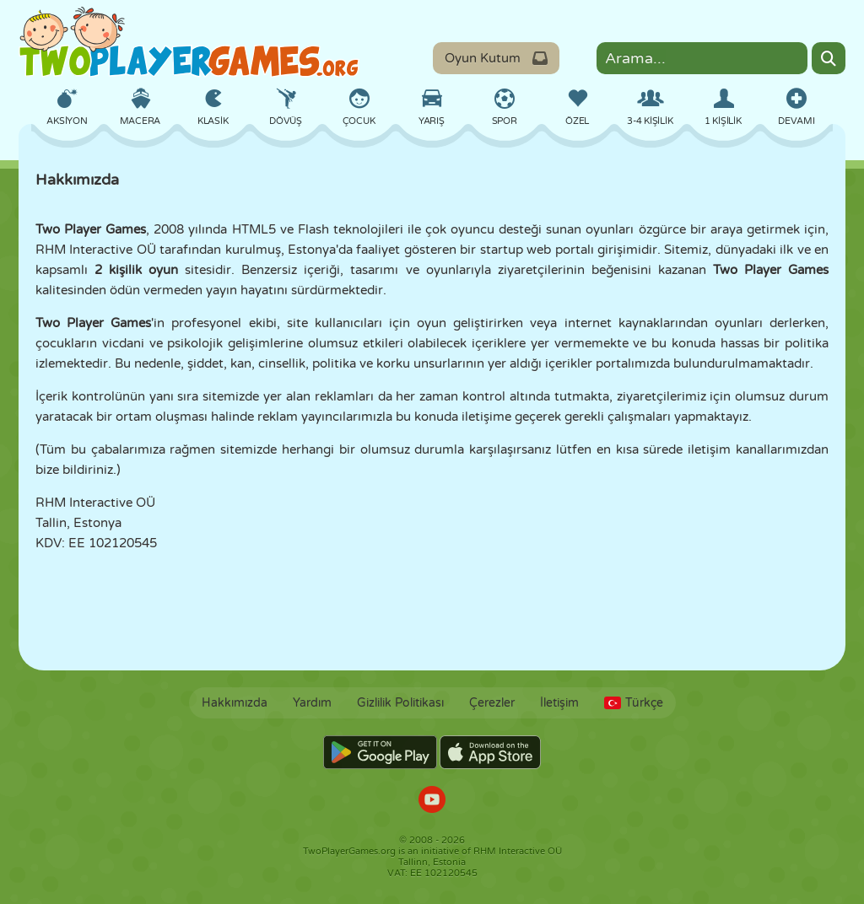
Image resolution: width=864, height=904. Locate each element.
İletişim (559, 703)
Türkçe (633, 703)
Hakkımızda (234, 703)
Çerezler (492, 703)
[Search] (828, 58)
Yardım (312, 703)
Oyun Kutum (496, 58)
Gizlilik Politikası (400, 703)
